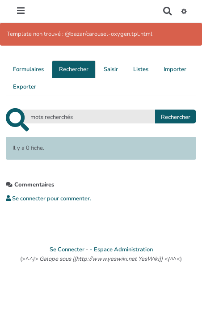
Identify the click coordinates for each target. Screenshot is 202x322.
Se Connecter (67, 250)
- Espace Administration (121, 250)
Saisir (111, 69)
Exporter (24, 87)
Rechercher (73, 69)
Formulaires (28, 69)
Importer (175, 69)
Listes (140, 69)
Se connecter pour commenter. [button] (48, 199)
